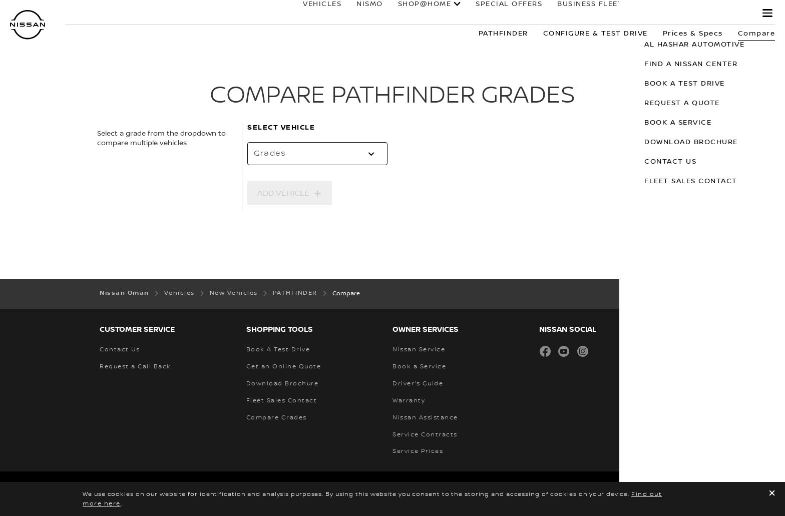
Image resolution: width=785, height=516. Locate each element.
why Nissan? (714, 13)
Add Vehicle (283, 193)
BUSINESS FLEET (581, 13)
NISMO (360, 13)
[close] (772, 494)
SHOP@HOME (415, 13)
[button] (767, 13)
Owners (645, 13)
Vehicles (313, 13)
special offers (500, 13)
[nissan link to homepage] (27, 25)
